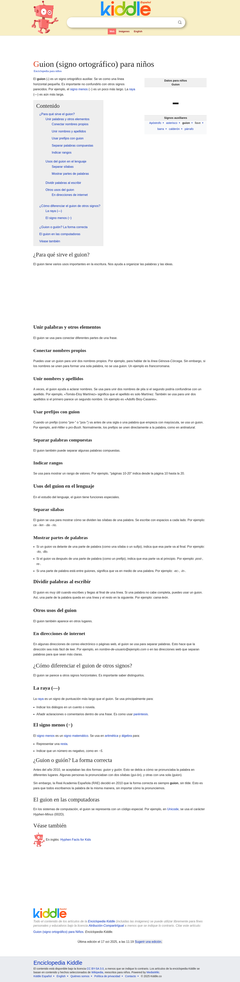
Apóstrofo (155, 122)
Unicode (173, 809)
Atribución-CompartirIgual (106, 925)
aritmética (111, 735)
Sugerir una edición (148, 941)
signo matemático (76, 735)
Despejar (172, 22)
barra (160, 128)
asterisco (171, 122)
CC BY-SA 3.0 (95, 968)
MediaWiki (153, 972)
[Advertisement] (119, 46)
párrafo (189, 128)
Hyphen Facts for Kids (75, 839)
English (138, 31)
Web (112, 31)
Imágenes (124, 31)
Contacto (130, 976)
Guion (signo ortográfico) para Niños (58, 931)
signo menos (79, 89)
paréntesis (140, 714)
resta (63, 744)
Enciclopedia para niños (48, 71)
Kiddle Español (43, 976)
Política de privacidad (107, 976)
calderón (174, 128)
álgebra (127, 735)
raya (132, 89)
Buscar (179, 22)
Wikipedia (97, 972)
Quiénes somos (79, 976)
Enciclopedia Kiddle (101, 921)
